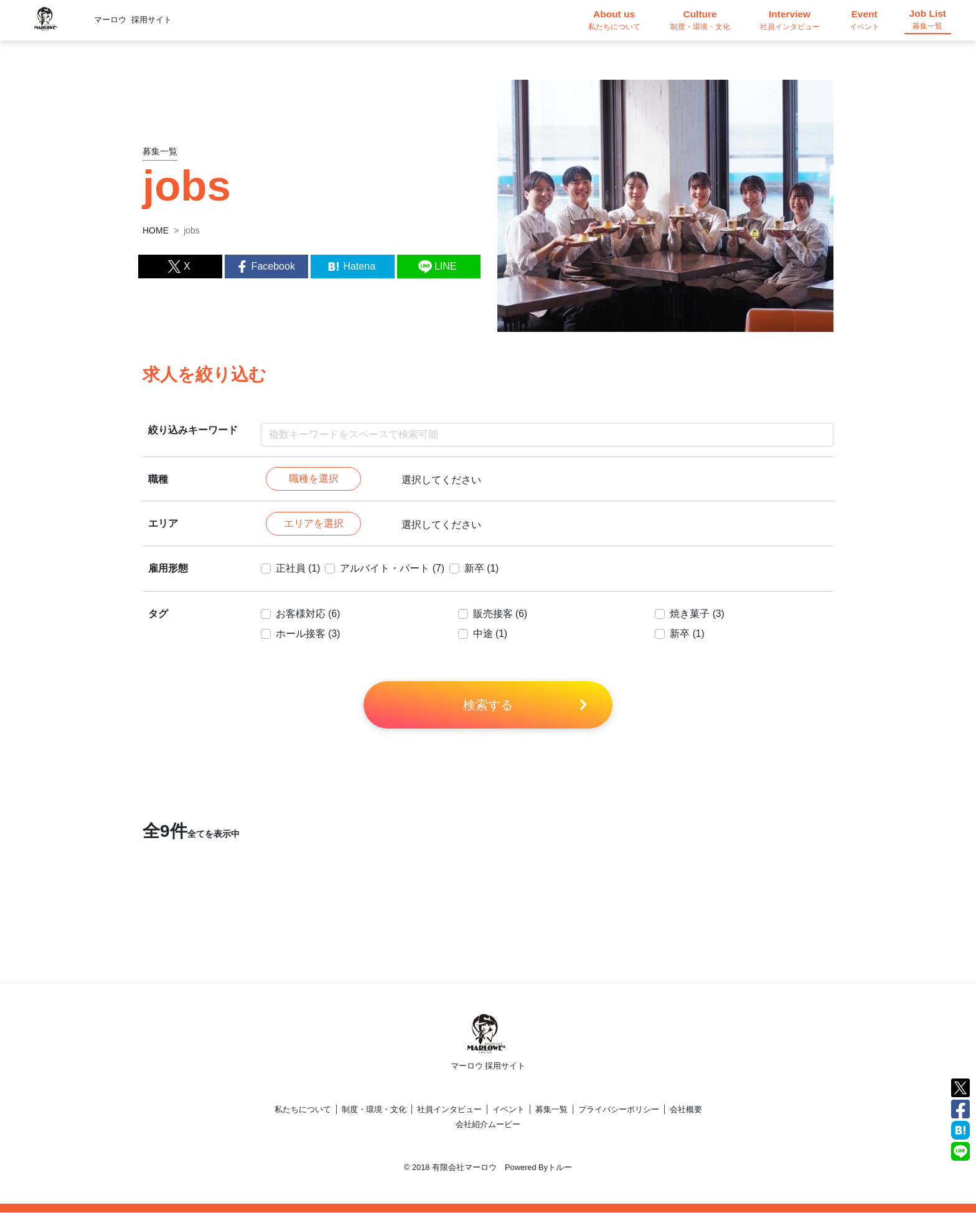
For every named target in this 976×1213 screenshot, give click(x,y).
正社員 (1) (298, 569)
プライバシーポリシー (618, 1110)
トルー (560, 1168)
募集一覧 (551, 1110)
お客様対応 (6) (308, 614)
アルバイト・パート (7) (392, 569)
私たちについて (302, 1110)
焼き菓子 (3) (697, 614)
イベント (508, 1110)
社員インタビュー (449, 1110)
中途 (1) (490, 634)
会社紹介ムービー (488, 1125)
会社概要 (686, 1110)
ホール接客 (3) (308, 634)
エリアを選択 (314, 524)
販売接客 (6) (500, 614)
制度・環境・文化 (374, 1110)
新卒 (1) (482, 569)
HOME (156, 230)
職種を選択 (314, 479)
